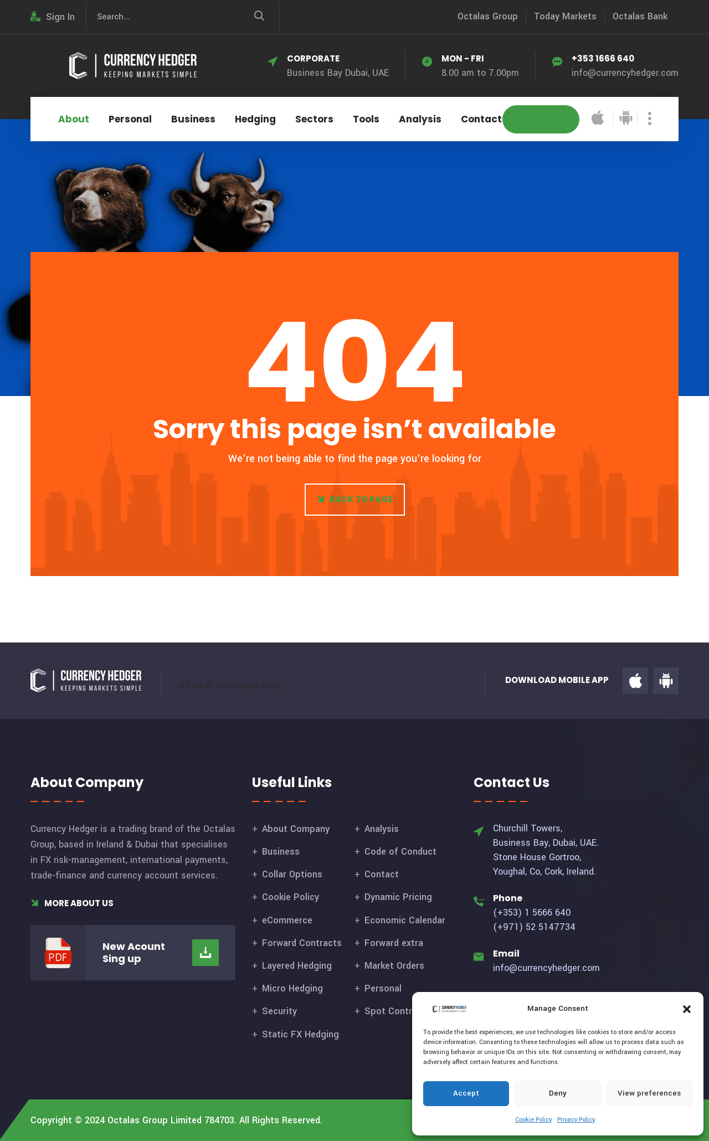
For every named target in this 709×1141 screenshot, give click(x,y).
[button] (686, 1008)
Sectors (314, 119)
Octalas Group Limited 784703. (172, 1120)
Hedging (255, 119)
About (73, 119)
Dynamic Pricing (398, 897)
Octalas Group (488, 16)
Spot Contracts (397, 1011)
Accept (466, 1093)
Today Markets (565, 16)
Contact (481, 119)
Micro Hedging (292, 988)
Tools (366, 119)
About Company (296, 829)
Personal (130, 119)
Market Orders (394, 965)
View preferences (649, 1093)
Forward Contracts (302, 943)
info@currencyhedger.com (625, 72)
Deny (558, 1093)
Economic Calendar (404, 920)
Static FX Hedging (300, 1034)
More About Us (72, 903)
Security (279, 1011)
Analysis (420, 119)
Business (193, 119)
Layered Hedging (297, 965)
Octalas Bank (640, 16)
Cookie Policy (533, 1120)
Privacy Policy (576, 1120)
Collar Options (292, 874)
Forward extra (393, 943)
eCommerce (287, 920)
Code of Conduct (400, 851)
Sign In (52, 17)
